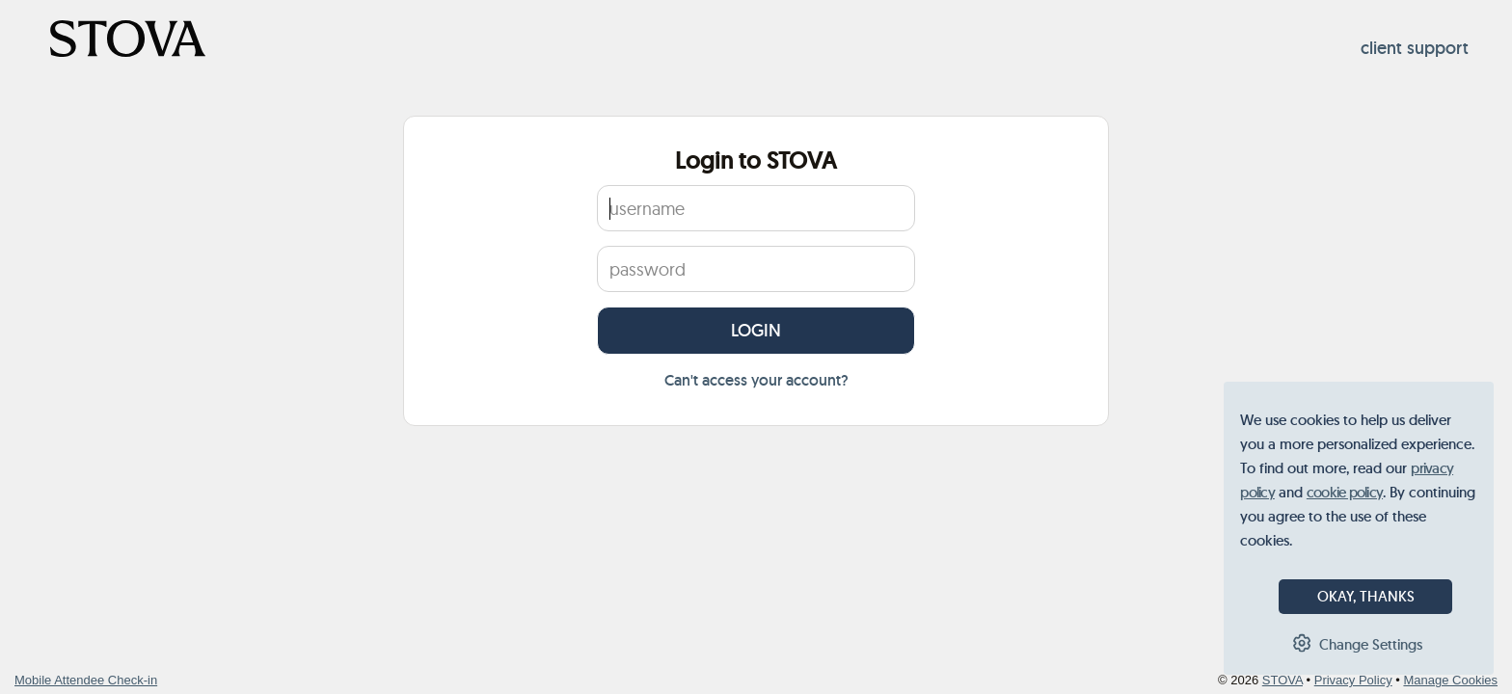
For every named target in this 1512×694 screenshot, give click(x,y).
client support (1415, 48)
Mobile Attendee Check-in (85, 680)
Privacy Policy (1353, 680)
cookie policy (1345, 492)
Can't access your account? (756, 380)
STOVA (1282, 680)
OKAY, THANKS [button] (1366, 596)
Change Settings (1370, 644)
